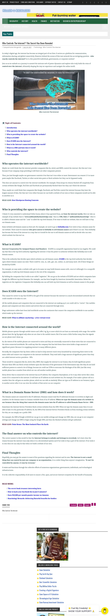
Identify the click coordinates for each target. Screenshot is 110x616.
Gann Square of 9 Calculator (95, 108)
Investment (96, 199)
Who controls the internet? (17, 157)
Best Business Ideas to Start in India (94, 207)
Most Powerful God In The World (93, 250)
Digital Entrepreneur (90, 219)
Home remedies (89, 196)
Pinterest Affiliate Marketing (92, 254)
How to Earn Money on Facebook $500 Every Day (95, 235)
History (25, 21)
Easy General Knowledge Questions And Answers (95, 223)
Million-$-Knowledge (17, 613)
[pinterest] (76, 541)
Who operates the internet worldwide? (22, 137)
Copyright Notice (50, 2)
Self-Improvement (89, 180)
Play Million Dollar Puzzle (94, 100)
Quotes (96, 192)
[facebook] (57, 541)
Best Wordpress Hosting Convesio (25, 212)
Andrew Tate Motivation (100, 203)
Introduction (12, 134)
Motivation (55, 21)
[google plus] (71, 541)
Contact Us (61, 2)
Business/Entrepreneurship (74, 21)
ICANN (62, 271)
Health (34, 21)
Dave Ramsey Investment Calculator (93, 118)
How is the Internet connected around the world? (26, 150)
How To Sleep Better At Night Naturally (95, 231)
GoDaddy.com (63, 238)
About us (5, 2)
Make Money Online (97, 188)
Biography (14, 21)
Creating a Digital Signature (96, 104)
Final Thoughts (13, 160)
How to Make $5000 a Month (92, 238)
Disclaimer (39, 2)
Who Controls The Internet (52, 48)
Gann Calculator (91, 84)
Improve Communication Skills (93, 246)
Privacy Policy (14, 2)
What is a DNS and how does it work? (21, 154)
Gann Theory (88, 227)
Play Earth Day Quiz (92, 88)
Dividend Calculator (93, 92)
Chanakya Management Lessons (93, 211)
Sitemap (69, 2)
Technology (38, 48)
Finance (44, 21)
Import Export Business (91, 242)
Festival (98, 196)
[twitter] (65, 541)
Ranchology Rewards (90, 258)
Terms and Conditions (28, 2)
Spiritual (87, 188)
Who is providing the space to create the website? (26, 140)
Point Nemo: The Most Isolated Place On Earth (30, 455)
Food (102, 192)
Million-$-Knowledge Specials (16, 26)
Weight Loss (88, 203)
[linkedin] (79, 541)
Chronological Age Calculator (96, 112)
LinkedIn (98, 319)
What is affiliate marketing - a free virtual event (31, 335)
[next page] (61, 552)
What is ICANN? (13, 144)
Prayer (103, 199)
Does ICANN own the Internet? (19, 147)
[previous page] (21, 552)
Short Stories (88, 192)
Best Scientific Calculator (95, 96)
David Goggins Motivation (91, 215)
